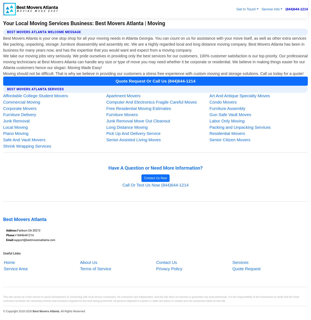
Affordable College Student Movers (35, 95)
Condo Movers (223, 102)
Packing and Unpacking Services (240, 127)
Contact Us (166, 262)
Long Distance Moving (127, 127)
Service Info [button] (271, 9)
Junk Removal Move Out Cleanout (138, 121)
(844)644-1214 (296, 9)
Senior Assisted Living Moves (133, 139)
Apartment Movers (123, 95)
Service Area (16, 268)
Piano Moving (16, 133)
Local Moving (15, 127)
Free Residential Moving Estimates (138, 108)
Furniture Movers (122, 114)
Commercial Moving (21, 102)
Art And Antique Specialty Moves (239, 95)
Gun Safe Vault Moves (230, 114)
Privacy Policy (169, 268)
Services (240, 262)
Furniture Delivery (19, 114)
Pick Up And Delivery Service (133, 133)
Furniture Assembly (227, 108)
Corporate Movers (20, 108)
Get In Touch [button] (246, 9)
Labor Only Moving (227, 121)
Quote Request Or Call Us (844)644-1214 (155, 81)
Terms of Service (95, 268)
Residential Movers (227, 133)
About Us (88, 262)
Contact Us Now (155, 178)
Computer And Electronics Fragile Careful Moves (151, 102)
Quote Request (246, 268)
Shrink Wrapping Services (27, 146)
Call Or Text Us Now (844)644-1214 (155, 185)
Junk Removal (16, 121)
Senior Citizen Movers (229, 139)
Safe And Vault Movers (24, 139)
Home (9, 262)
